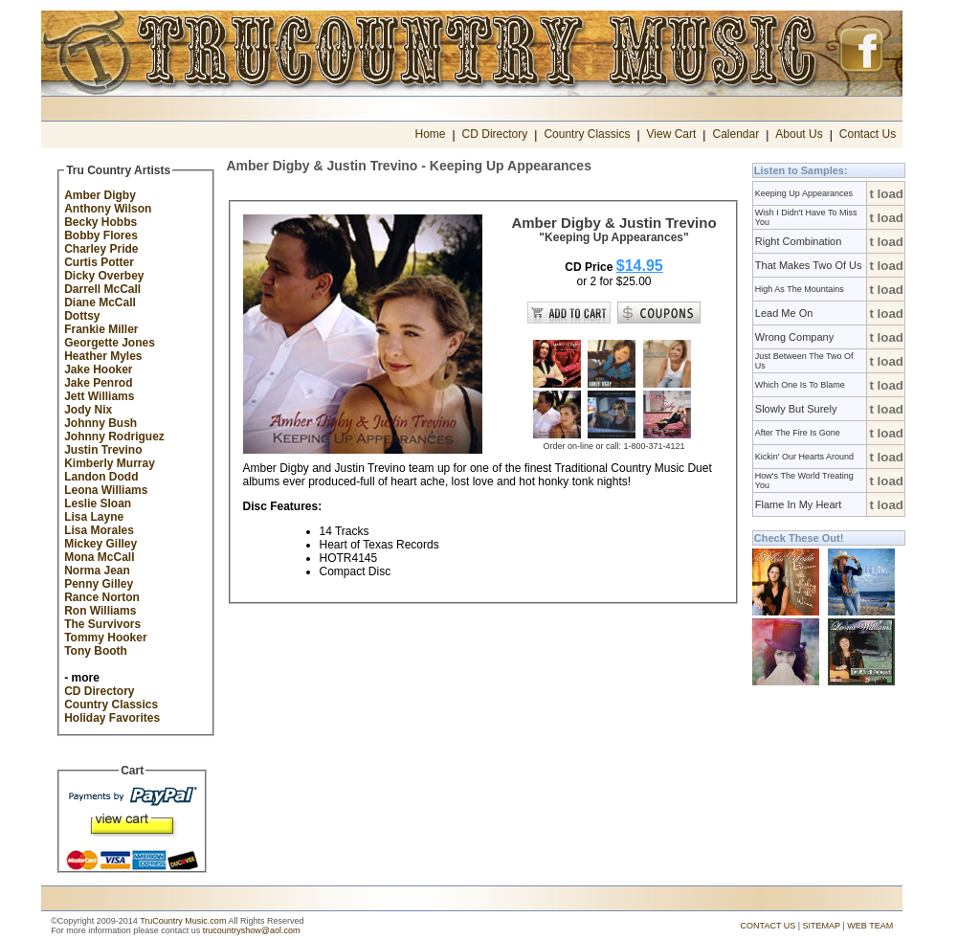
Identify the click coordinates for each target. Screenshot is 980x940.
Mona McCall (99, 557)
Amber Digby (100, 195)
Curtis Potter (99, 262)
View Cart (672, 134)
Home (429, 134)
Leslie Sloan (97, 503)
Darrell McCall (102, 289)
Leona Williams (105, 490)
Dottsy (82, 316)
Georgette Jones (109, 342)
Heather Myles (103, 356)
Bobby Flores (101, 235)
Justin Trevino (103, 450)
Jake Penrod (98, 383)
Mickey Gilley (100, 543)
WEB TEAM (870, 925)
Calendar (735, 134)
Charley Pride (101, 249)
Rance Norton (102, 597)
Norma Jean (97, 570)
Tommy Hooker (105, 637)
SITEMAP (821, 925)
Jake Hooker (98, 369)
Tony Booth (95, 651)
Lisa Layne (93, 517)
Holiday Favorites (112, 718)
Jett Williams (99, 396)
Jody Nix (88, 409)
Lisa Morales (99, 530)
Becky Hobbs (100, 222)
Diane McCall (100, 302)
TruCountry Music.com (183, 921)
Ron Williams (100, 610)
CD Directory (495, 134)
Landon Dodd (101, 476)
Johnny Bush (100, 423)
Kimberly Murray (109, 463)
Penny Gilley (98, 584)
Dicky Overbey (104, 275)
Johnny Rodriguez (114, 436)
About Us (798, 134)
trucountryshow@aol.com (252, 930)
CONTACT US (768, 925)
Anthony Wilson (107, 208)
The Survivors (102, 624)
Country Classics (587, 134)
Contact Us (867, 134)
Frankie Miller (101, 329)
